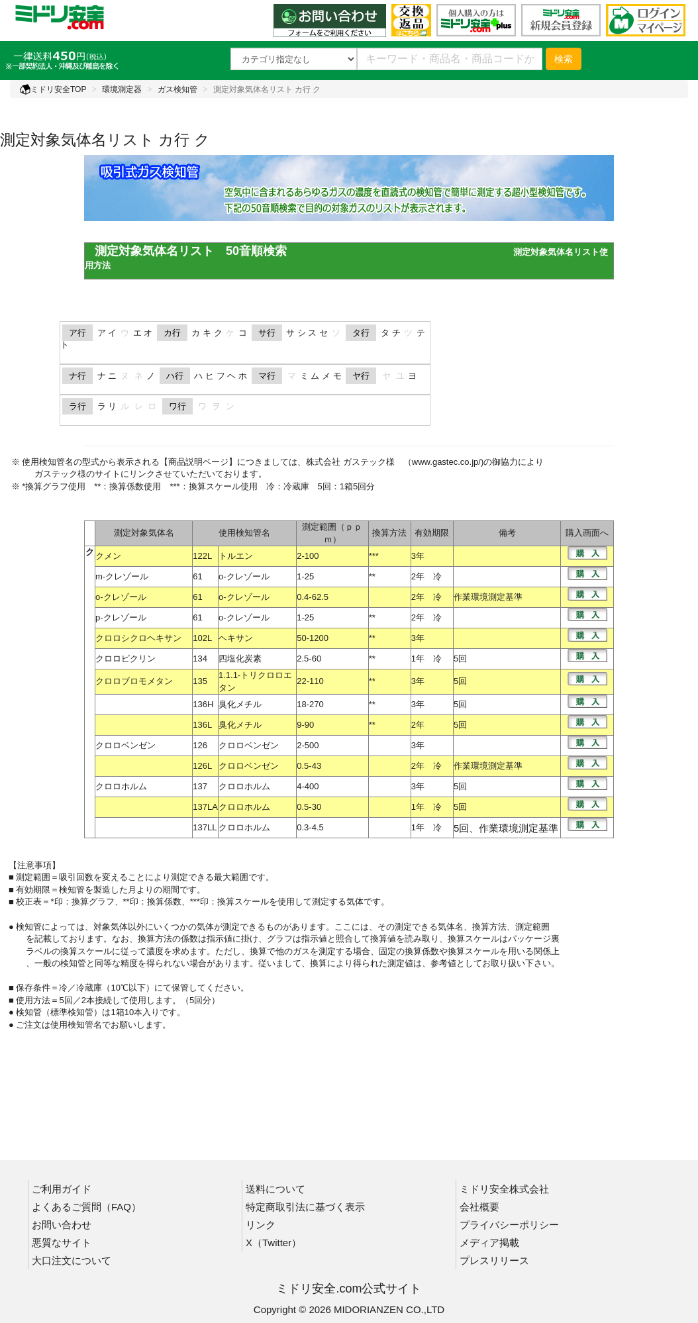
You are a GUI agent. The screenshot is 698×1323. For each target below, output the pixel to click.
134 (200, 658)
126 (200, 745)
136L (202, 725)
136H (203, 704)
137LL (205, 827)
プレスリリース (494, 1260)
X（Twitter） (273, 1242)
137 (200, 786)
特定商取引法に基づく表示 (305, 1206)
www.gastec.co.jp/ (446, 462)
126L (202, 766)
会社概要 (479, 1206)
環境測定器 (122, 89)
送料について (275, 1189)
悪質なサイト (61, 1242)
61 (197, 576)
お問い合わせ (61, 1224)
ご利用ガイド (61, 1189)
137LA (205, 807)
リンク (260, 1224)
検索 (563, 59)
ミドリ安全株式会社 (504, 1189)
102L (202, 638)
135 (200, 681)
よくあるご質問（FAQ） (86, 1206)
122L (202, 556)
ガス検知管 (177, 89)
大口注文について (71, 1260)
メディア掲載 (489, 1242)
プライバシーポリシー (509, 1224)
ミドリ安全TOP (53, 89)
